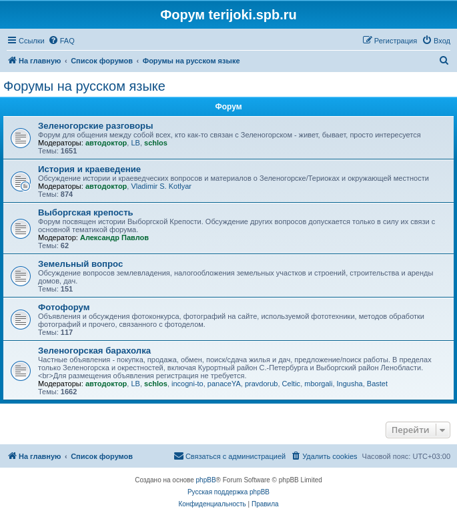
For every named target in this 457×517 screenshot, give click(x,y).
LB (135, 143)
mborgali (318, 384)
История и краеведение (89, 169)
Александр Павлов (114, 237)
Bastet (377, 384)
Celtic (291, 384)
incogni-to (187, 384)
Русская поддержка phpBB (228, 492)
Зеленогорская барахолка (94, 351)
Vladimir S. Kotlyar (161, 186)
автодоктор (106, 143)
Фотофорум (64, 307)
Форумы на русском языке (84, 86)
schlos (155, 143)
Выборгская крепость (85, 212)
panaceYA (224, 384)
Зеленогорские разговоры (95, 126)
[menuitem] (61, 41)
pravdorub (261, 384)
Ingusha (350, 384)
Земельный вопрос (80, 264)
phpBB (206, 480)
